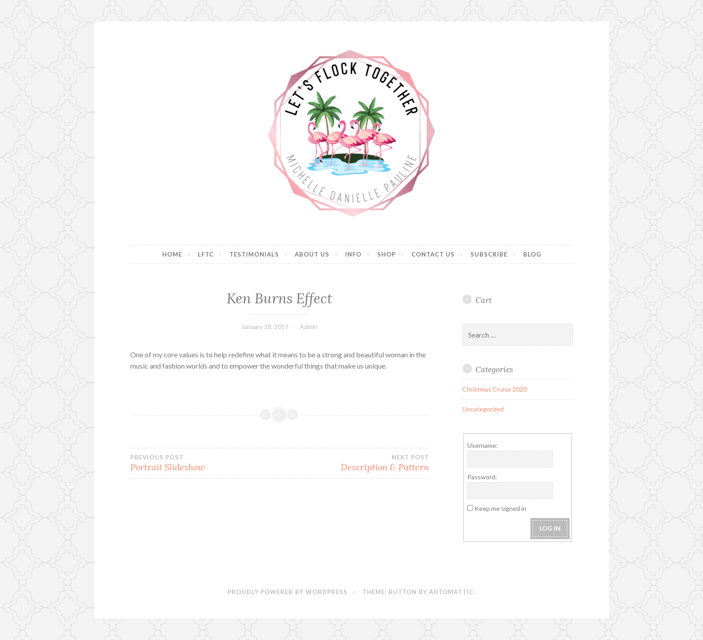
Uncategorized (483, 409)
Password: (482, 477)
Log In (550, 528)
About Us (312, 254)
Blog (532, 254)
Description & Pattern (354, 463)
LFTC (206, 254)
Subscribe (488, 254)
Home (172, 254)
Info (353, 254)
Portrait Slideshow (204, 463)
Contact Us (433, 254)
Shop (386, 254)
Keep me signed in (500, 508)
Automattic (451, 591)
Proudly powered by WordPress (287, 591)
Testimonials (254, 254)
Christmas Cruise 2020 (494, 389)
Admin (309, 326)
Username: (482, 445)
